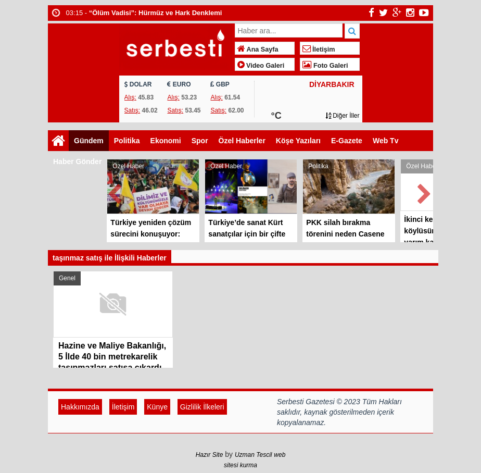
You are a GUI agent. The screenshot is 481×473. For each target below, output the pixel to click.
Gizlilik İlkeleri (202, 407)
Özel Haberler (242, 140)
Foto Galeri (325, 65)
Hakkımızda (80, 407)
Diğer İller (342, 115)
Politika (127, 140)
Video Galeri (261, 65)
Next (424, 192)
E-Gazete (346, 140)
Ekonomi (165, 140)
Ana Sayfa (258, 49)
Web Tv (386, 140)
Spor (200, 140)
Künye (157, 407)
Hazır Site (209, 454)
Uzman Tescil (253, 454)
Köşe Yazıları (298, 140)
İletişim (318, 49)
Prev (115, 192)
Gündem (89, 140)
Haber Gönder (77, 161)
